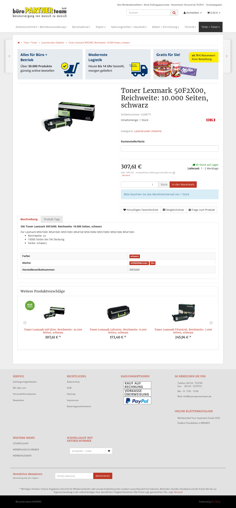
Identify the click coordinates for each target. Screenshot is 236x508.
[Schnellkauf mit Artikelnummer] (88, 451)
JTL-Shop (215, 501)
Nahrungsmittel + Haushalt (129, 27)
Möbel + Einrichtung (165, 27)
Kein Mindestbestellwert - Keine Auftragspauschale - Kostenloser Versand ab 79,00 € (160, 4)
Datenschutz (73, 381)
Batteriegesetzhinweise (79, 406)
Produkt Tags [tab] (52, 219)
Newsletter (18, 400)
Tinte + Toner (211, 27)
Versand (126, 175)
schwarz (135, 256)
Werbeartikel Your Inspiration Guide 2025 (199, 418)
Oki (152, 263)
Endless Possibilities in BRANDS (194, 423)
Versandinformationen (24, 394)
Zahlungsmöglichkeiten (25, 381)
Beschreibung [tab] (29, 219)
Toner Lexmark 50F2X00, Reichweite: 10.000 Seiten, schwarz (53, 331)
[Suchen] (148, 12)
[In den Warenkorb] (183, 184)
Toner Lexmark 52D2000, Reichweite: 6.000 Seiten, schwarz (118, 331)
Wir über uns (19, 387)
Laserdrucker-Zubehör (148, 131)
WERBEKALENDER (22, 455)
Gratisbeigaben (214, 4)
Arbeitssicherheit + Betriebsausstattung (41, 27)
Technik (190, 27)
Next (211, 322)
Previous (24, 322)
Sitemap (71, 394)
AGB (69, 387)
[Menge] (139, 184)
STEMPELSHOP (20, 443)
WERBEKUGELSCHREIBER (26, 449)
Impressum (73, 400)
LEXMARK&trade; (139, 263)
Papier (101, 27)
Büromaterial (81, 27)
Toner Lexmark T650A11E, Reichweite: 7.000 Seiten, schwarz (183, 331)
